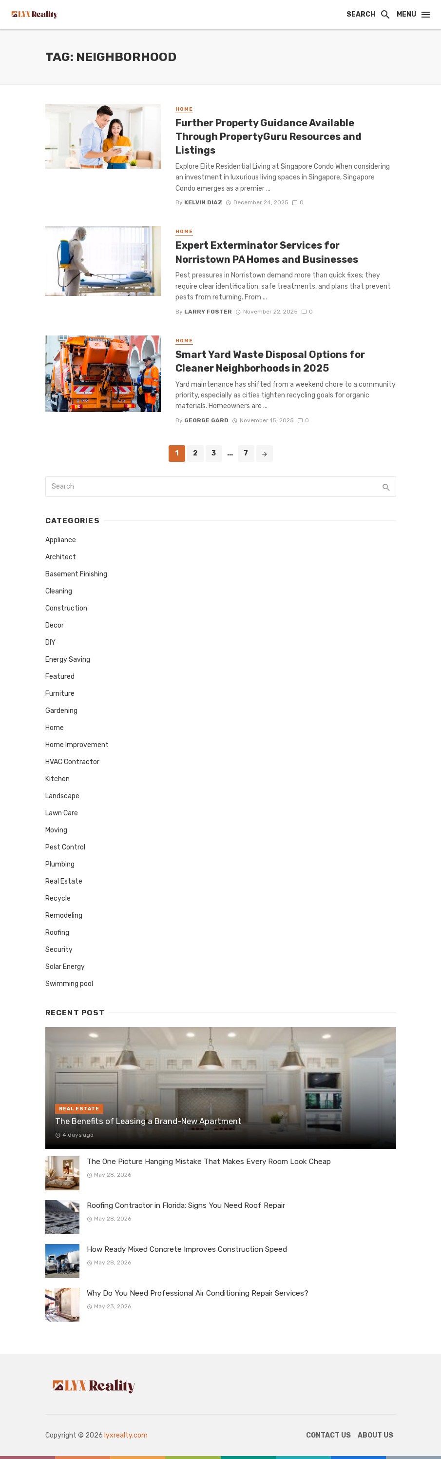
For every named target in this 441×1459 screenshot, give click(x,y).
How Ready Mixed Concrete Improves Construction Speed (187, 1249)
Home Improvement (77, 745)
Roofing (57, 932)
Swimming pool (69, 984)
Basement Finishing (76, 574)
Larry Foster (208, 311)
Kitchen (57, 779)
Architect (60, 557)
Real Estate (63, 881)
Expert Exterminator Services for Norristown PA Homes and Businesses (266, 252)
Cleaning (58, 591)
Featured (60, 676)
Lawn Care (61, 813)
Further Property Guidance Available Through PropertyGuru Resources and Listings (268, 136)
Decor (54, 625)
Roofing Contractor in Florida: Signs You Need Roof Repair (186, 1205)
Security (59, 950)
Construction (66, 608)
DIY (50, 642)
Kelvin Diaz (203, 202)
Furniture (60, 694)
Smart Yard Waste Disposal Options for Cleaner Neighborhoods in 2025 (270, 361)
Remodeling (63, 915)
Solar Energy (65, 967)
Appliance (60, 540)
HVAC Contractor (72, 762)
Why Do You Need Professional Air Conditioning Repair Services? (197, 1293)
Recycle (58, 898)
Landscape (62, 796)
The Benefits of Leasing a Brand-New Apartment (148, 1121)
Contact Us (328, 1435)
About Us (375, 1435)
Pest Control (65, 847)
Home (184, 109)
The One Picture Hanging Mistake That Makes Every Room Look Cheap (209, 1161)
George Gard (206, 420)
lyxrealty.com (126, 1435)
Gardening (61, 711)
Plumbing (60, 864)
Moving (56, 830)
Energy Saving (67, 659)
